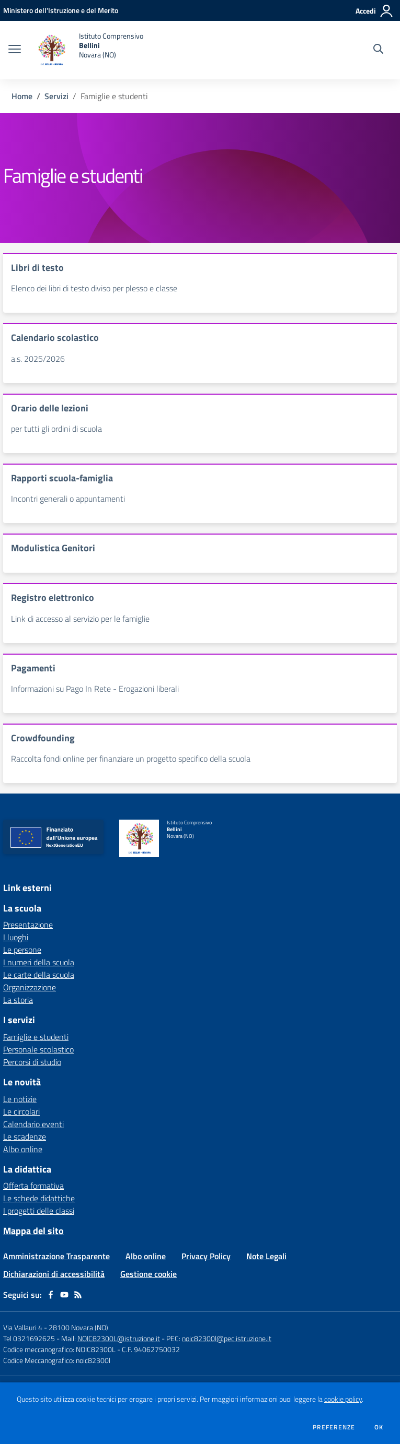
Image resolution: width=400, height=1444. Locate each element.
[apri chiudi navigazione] (14, 50)
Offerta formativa (33, 1185)
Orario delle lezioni (49, 408)
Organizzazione (29, 987)
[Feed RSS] (78, 1294)
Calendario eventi (33, 1124)
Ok (379, 1427)
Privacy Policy (206, 1256)
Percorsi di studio (32, 1062)
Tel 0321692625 (29, 1338)
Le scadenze (24, 1136)
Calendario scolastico (55, 337)
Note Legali (266, 1256)
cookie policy (343, 1399)
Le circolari (21, 1111)
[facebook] (50, 1294)
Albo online (22, 1149)
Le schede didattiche (39, 1198)
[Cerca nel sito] (378, 50)
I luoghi (15, 937)
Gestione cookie (148, 1274)
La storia (18, 999)
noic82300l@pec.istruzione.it (226, 1338)
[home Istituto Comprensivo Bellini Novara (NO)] (87, 50)
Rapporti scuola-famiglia (62, 478)
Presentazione (28, 924)
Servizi (56, 96)
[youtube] (64, 1294)
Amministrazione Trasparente (56, 1256)
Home (22, 96)
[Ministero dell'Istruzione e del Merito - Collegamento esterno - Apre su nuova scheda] (60, 10)
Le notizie (20, 1099)
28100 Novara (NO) (78, 1327)
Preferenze (334, 1427)
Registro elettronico (52, 597)
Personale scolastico (38, 1049)
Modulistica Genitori (53, 548)
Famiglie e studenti (35, 1037)
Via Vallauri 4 (22, 1327)
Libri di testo (37, 268)
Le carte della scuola (38, 974)
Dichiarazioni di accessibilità (54, 1274)
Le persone (22, 949)
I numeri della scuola (38, 962)
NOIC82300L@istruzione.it (118, 1338)
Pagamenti (33, 668)
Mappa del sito (33, 1231)
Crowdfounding (43, 738)
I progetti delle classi (38, 1210)
